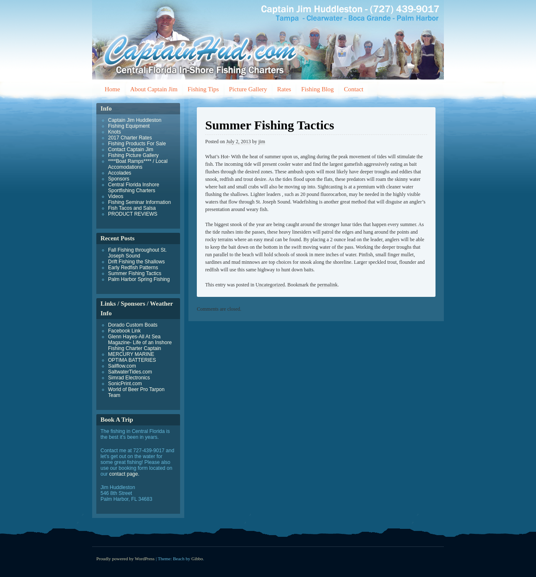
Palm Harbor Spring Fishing (139, 279)
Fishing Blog (317, 89)
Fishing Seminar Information (139, 202)
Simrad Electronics (129, 378)
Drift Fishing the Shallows (136, 262)
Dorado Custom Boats (132, 325)
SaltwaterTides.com (130, 372)
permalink (327, 285)
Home (112, 89)
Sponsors (118, 179)
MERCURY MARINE (131, 354)
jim (261, 141)
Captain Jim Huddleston (134, 120)
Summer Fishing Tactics (134, 273)
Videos (115, 196)
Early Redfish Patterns (133, 267)
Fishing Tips (203, 89)
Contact (353, 89)
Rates (284, 89)
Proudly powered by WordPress (125, 558)
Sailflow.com (122, 366)
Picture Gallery (248, 89)
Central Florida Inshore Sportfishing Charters (133, 187)
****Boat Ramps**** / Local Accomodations (138, 164)
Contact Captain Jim (130, 149)
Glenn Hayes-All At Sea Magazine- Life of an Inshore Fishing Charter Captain (140, 342)
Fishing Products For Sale (137, 144)
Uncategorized (270, 285)
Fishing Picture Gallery (133, 155)
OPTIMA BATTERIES (132, 360)
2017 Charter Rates (130, 138)
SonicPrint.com (125, 383)
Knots (114, 132)
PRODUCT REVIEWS (132, 214)
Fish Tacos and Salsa (132, 208)
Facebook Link (124, 331)
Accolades (119, 173)
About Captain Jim (154, 89)
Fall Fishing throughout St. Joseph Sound (137, 253)
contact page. (124, 474)
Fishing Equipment (128, 126)
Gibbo (197, 558)
